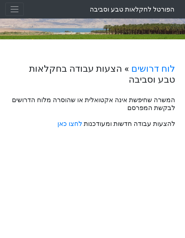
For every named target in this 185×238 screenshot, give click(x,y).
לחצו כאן (69, 124)
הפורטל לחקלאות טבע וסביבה (132, 9)
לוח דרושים (153, 68)
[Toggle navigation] (14, 9)
